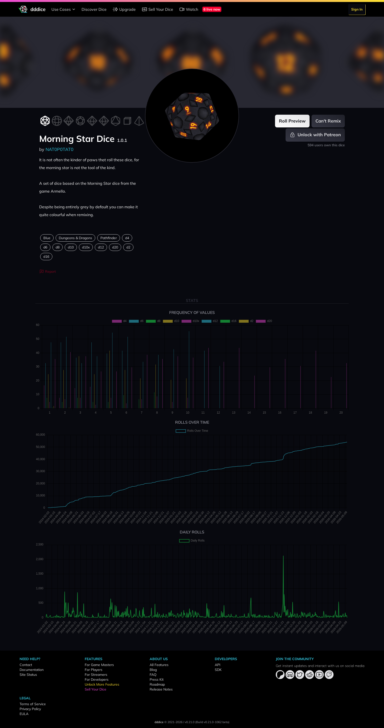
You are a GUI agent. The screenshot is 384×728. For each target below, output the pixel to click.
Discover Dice (94, 9)
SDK (218, 669)
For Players (93, 669)
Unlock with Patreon (315, 135)
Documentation (32, 669)
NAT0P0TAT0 (59, 149)
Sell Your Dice (157, 9)
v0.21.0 (189, 722)
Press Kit (157, 679)
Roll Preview (292, 121)
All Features (159, 665)
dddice (159, 722)
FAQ (153, 674)
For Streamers (96, 674)
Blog (153, 669)
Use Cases (64, 9)
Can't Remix (328, 121)
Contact (26, 665)
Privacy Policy (30, 709)
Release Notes (161, 689)
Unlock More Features (102, 684)
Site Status (28, 674)
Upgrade (124, 9)
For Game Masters (99, 665)
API (217, 665)
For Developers (96, 679)
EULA (24, 714)
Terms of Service (33, 704)
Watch (188, 9)
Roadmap (157, 684)
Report (47, 271)
